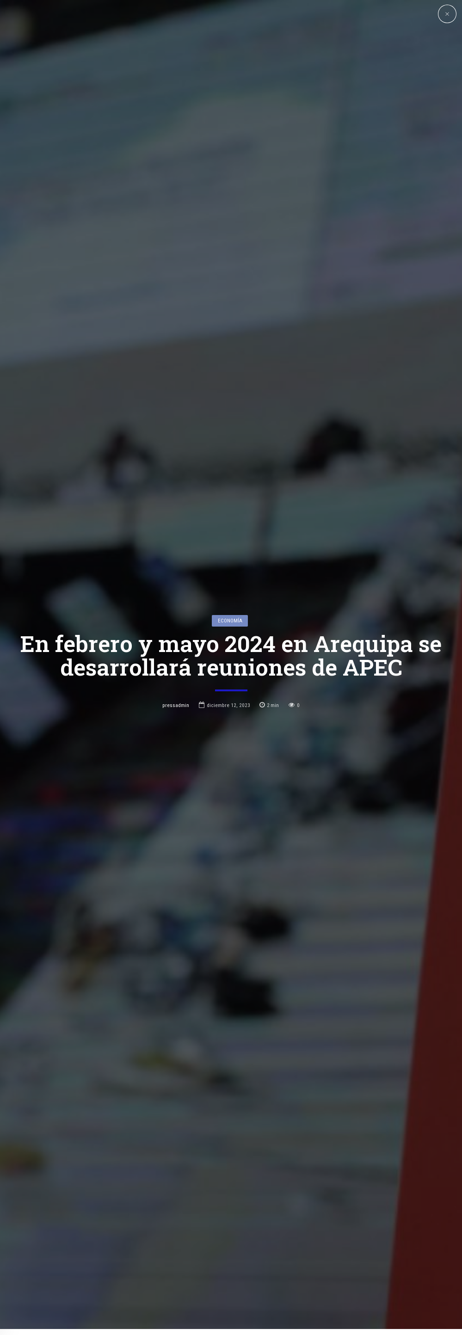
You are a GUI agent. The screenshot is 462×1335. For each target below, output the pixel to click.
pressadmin (175, 630)
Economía (230, 545)
